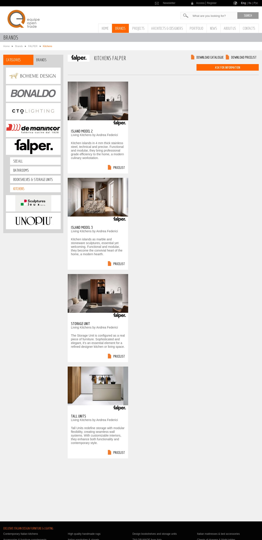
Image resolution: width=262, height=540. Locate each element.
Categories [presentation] (13, 60)
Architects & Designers (167, 28)
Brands (120, 28)
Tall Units (78, 416)
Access (200, 3)
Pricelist (119, 168)
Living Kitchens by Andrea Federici (94, 135)
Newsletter (169, 3)
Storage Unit (80, 323)
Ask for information (227, 67)
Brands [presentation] (41, 60)
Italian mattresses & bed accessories (218, 533)
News (213, 28)
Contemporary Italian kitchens (20, 533)
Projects (138, 28)
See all (18, 161)
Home (105, 28)
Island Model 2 (82, 131)
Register (212, 3)
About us (230, 28)
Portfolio (196, 28)
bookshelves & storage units (33, 179)
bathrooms (21, 170)
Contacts (249, 28)
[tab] (18, 60)
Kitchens (18, 188)
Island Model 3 (82, 227)
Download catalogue (210, 57)
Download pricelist (244, 57)
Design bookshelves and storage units (155, 533)
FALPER (32, 46)
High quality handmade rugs (84, 533)
